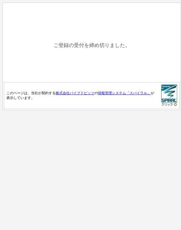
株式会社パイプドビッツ (75, 93)
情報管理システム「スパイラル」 (124, 93)
